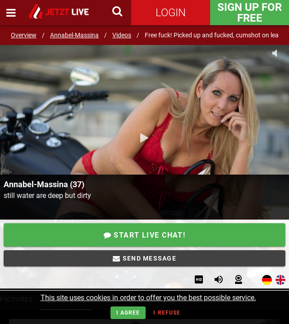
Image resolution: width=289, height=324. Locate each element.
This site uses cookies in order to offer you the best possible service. (148, 297)
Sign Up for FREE (249, 12)
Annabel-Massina (74, 35)
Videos (121, 35)
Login (171, 12)
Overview (24, 35)
